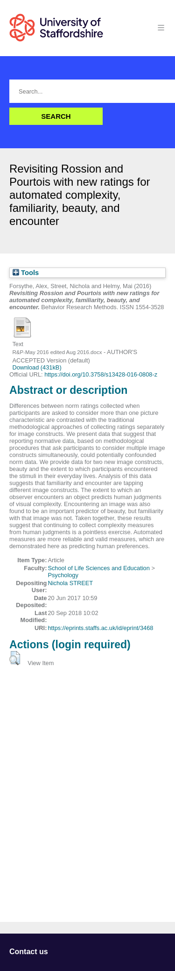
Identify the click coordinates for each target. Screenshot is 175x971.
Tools (26, 272)
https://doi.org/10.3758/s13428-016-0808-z (100, 374)
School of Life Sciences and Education (98, 568)
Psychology (63, 575)
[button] (14, 658)
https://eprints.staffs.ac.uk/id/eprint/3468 (100, 627)
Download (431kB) (36, 367)
